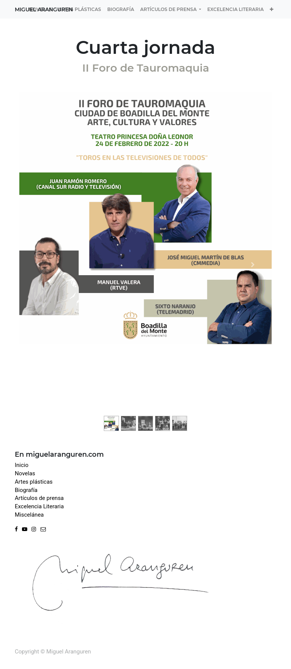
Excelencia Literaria (39, 506)
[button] (271, 9)
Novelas (25, 473)
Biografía (26, 490)
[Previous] (38, 265)
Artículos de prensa (39, 498)
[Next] (253, 265)
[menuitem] (40, 9)
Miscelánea (29, 514)
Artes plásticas (34, 481)
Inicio (21, 465)
